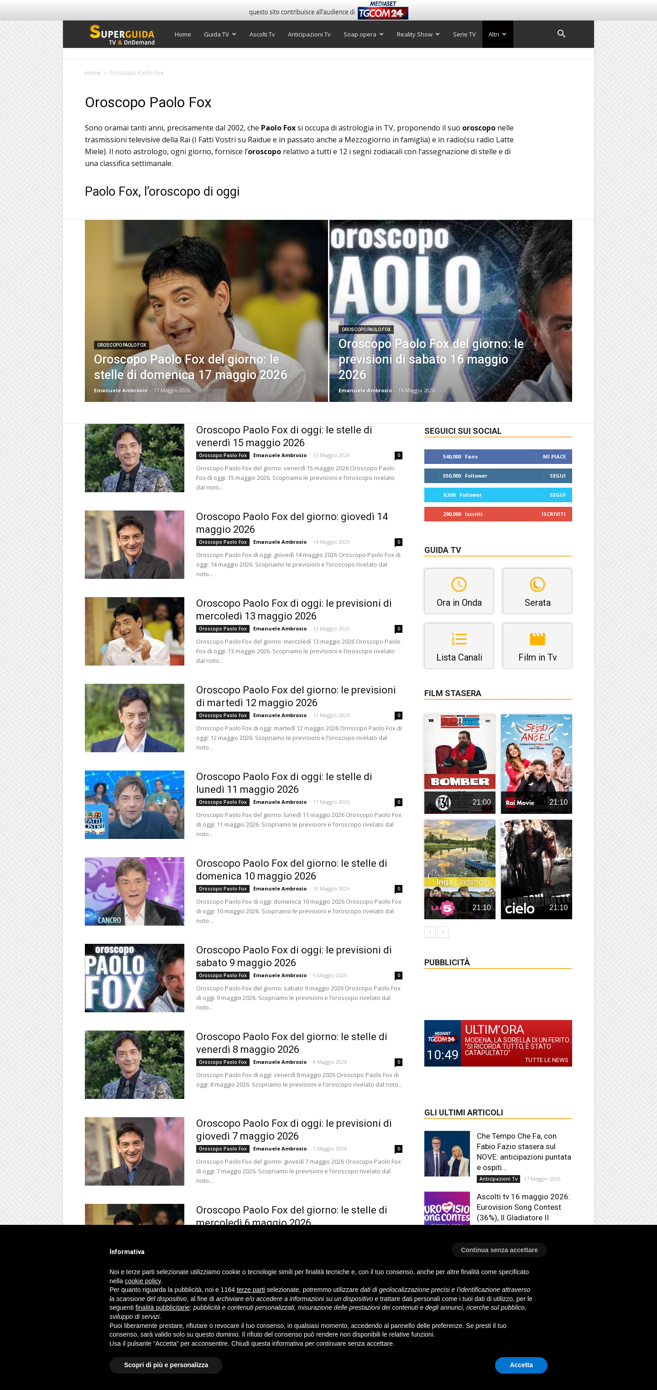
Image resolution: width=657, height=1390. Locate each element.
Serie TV (464, 34)
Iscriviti (554, 513)
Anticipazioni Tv (309, 34)
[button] (561, 35)
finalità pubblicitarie (163, 1307)
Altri (497, 34)
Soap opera (364, 34)
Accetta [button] (521, 1365)
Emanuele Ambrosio (120, 390)
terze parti (251, 1289)
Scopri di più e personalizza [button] (166, 1365)
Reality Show (418, 34)
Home (183, 34)
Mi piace (554, 456)
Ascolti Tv (262, 34)
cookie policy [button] (143, 1281)
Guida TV (220, 34)
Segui (558, 475)
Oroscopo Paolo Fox (121, 345)
